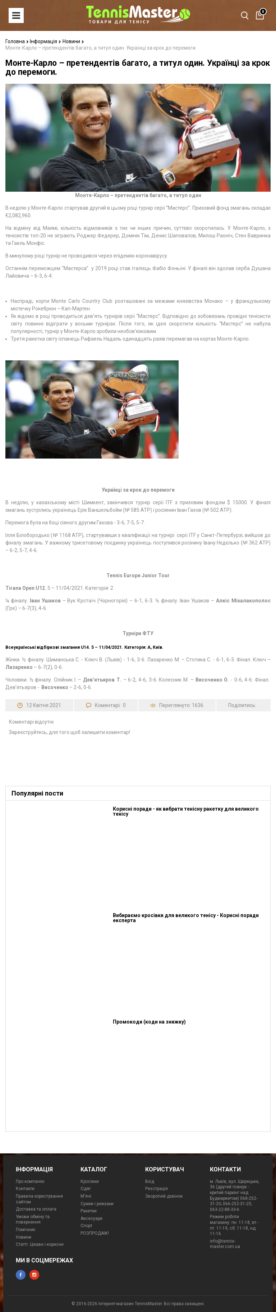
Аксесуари (91, 1218)
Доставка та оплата (36, 1209)
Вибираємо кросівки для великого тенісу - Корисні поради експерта (186, 917)
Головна (17, 41)
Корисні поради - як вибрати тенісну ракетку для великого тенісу (186, 811)
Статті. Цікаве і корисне (40, 1244)
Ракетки (88, 1210)
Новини (73, 41)
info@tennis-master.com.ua (225, 1244)
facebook (21, 1275)
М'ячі (85, 1196)
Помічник (25, 1229)
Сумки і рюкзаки (97, 1203)
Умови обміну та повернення (33, 1219)
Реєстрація (156, 1188)
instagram (34, 1275)
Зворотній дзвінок (164, 1196)
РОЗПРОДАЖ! (94, 1233)
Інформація (45, 41)
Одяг (85, 1188)
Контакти (25, 1188)
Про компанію (30, 1181)
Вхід (149, 1181)
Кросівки (89, 1181)
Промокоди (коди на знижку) (149, 1022)
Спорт (86, 1225)
